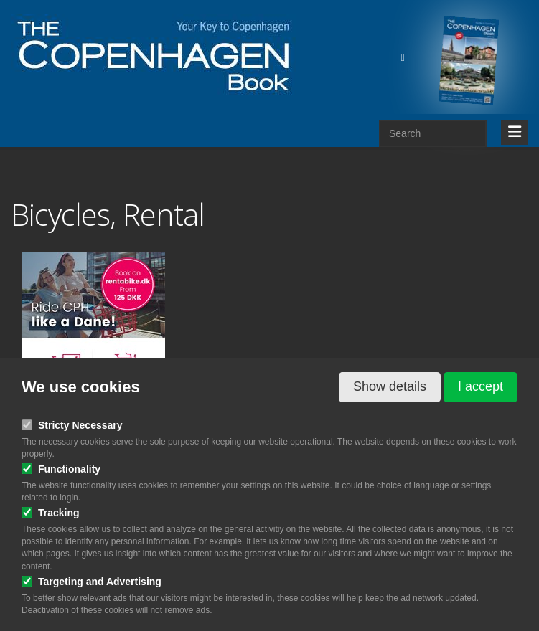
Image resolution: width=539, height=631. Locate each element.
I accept (480, 386)
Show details (389, 386)
